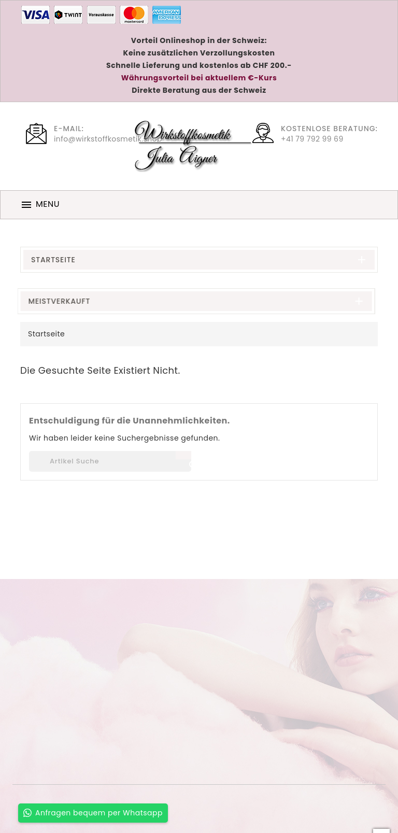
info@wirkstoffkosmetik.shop (108, 139)
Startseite (53, 260)
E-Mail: (69, 128)
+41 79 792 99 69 (312, 139)
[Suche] (110, 461)
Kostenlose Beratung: (329, 128)
